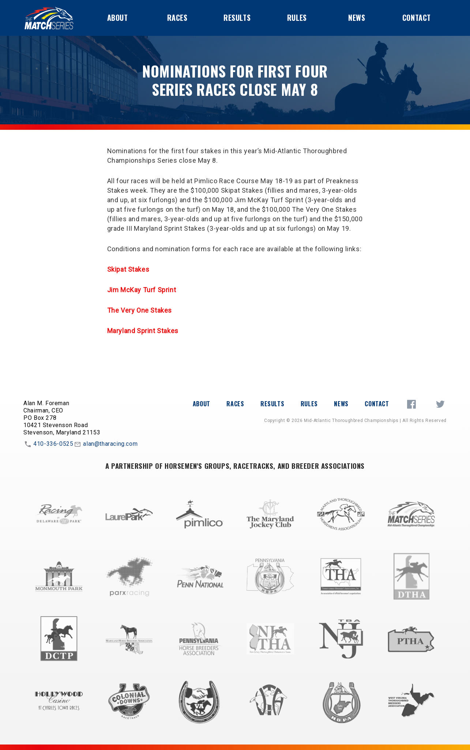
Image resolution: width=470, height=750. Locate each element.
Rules (297, 17)
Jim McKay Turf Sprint (141, 290)
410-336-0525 (48, 444)
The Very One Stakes (139, 310)
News (356, 17)
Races (177, 17)
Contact (416, 17)
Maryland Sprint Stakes (142, 331)
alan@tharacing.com (105, 444)
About (117, 17)
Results (237, 17)
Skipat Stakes (128, 269)
